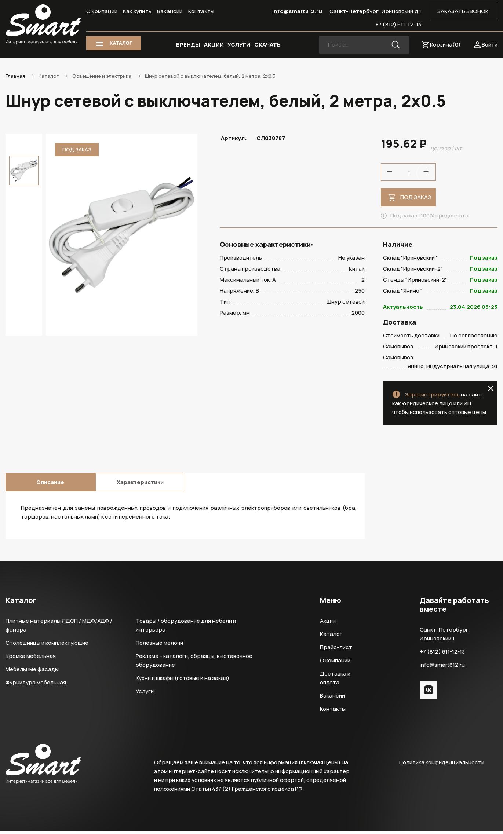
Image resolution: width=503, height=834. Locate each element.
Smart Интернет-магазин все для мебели (43, 24)
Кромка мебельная (31, 658)
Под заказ (415, 197)
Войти (489, 44)
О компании (101, 11)
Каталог (331, 636)
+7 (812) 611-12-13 (398, 24)
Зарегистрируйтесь (432, 397)
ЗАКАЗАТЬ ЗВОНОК (463, 11)
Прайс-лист (336, 650)
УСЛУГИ (238, 44)
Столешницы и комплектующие (47, 645)
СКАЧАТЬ (267, 44)
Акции (328, 623)
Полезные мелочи (159, 645)
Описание (50, 485)
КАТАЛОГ (121, 43)
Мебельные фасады (32, 672)
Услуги (145, 694)
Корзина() (445, 44)
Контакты (201, 11)
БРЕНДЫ (188, 44)
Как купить (137, 11)
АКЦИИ (214, 44)
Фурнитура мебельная (36, 685)
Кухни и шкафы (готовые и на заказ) (182, 680)
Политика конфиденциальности (441, 765)
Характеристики (140, 485)
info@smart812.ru (297, 11)
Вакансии (170, 11)
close (490, 391)
